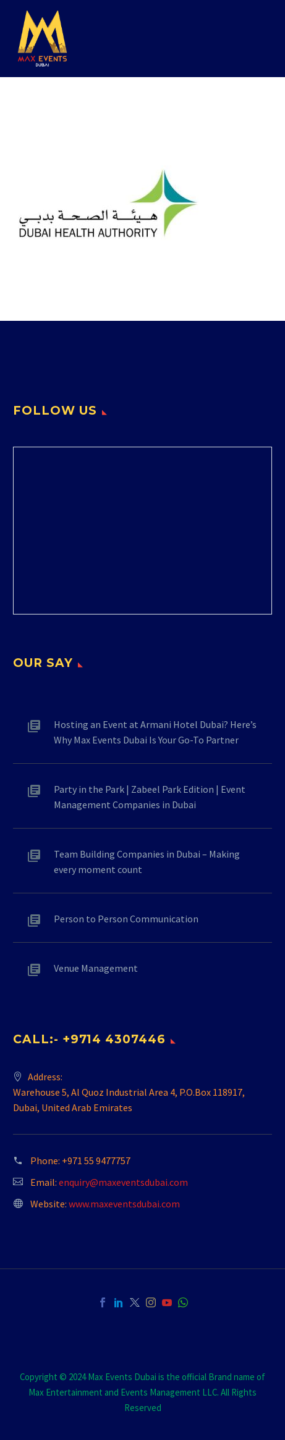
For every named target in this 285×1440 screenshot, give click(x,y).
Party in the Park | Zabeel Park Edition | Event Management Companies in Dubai (149, 797)
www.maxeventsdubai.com (124, 1204)
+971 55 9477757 (96, 1160)
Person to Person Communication (126, 918)
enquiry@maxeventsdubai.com (123, 1182)
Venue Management (96, 968)
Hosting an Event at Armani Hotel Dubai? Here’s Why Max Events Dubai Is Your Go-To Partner (155, 732)
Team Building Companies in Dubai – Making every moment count (147, 861)
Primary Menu (260, 39)
